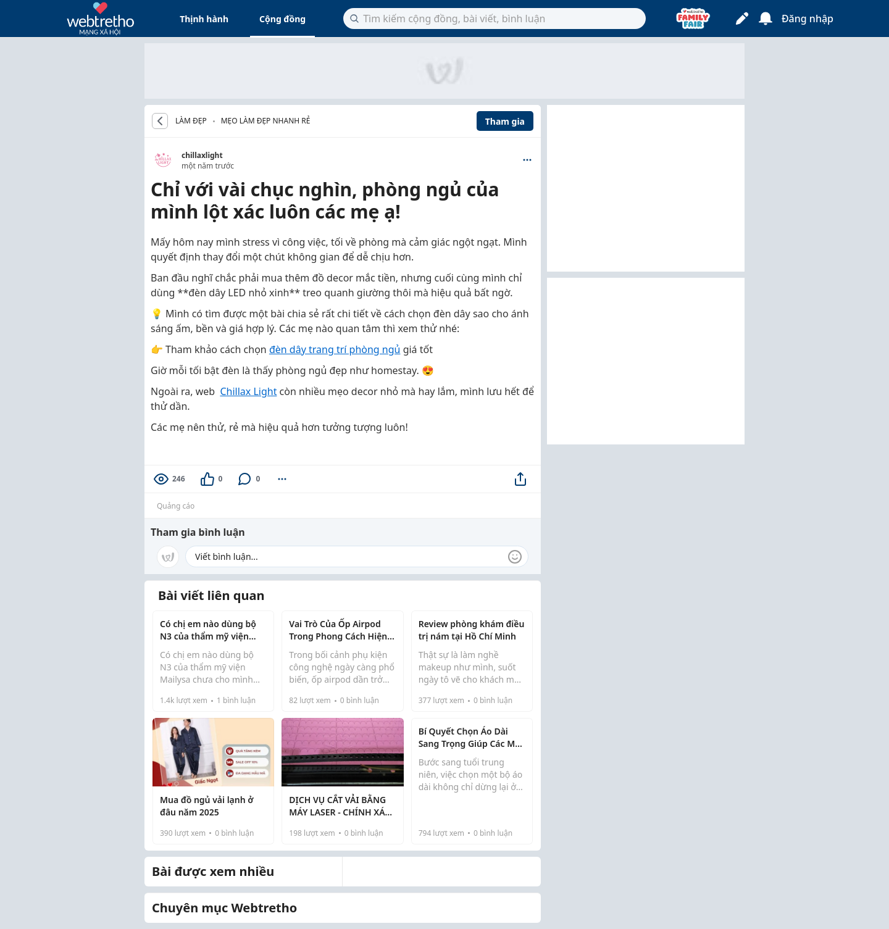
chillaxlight (202, 155)
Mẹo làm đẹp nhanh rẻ (266, 120)
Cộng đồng (282, 19)
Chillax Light (248, 391)
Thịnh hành (204, 19)
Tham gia (505, 121)
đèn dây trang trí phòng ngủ (335, 349)
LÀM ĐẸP (191, 121)
